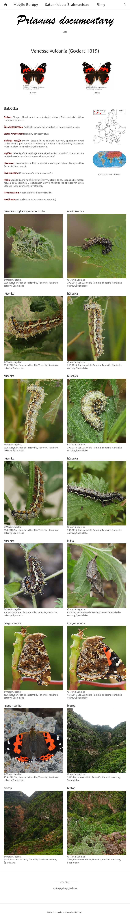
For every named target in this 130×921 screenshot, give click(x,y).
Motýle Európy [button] (25, 4)
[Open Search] (125, 4)
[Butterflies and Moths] (5, 5)
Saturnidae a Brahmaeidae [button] (67, 4)
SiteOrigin (78, 912)
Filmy (100, 4)
